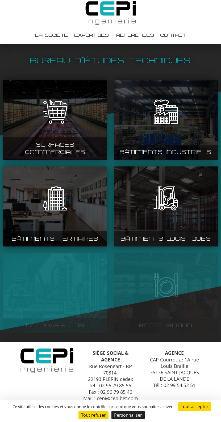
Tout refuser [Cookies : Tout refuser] (93, 415)
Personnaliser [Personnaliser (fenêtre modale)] (128, 415)
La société (51, 35)
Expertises (91, 35)
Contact (173, 35)
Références (135, 35)
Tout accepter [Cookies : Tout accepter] (195, 406)
